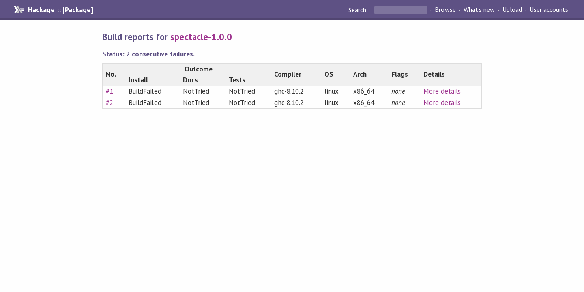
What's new (479, 10)
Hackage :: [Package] (60, 9)
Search (358, 10)
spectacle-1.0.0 (201, 37)
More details (442, 91)
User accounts (549, 10)
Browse (445, 10)
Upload (512, 10)
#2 (109, 102)
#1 (109, 91)
